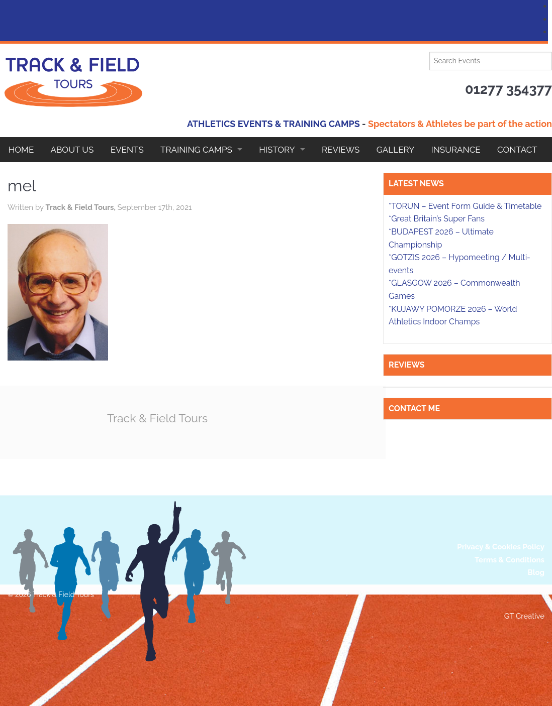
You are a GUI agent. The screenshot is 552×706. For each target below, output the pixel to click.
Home (21, 150)
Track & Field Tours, (81, 207)
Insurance (456, 150)
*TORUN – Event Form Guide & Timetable (465, 206)
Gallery (396, 150)
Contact (517, 150)
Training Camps (196, 150)
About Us (72, 150)
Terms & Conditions (509, 559)
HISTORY (277, 150)
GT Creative (524, 616)
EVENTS (127, 150)
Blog (535, 572)
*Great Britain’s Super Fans (437, 218)
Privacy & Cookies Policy (500, 546)
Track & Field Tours (157, 418)
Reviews (340, 150)
